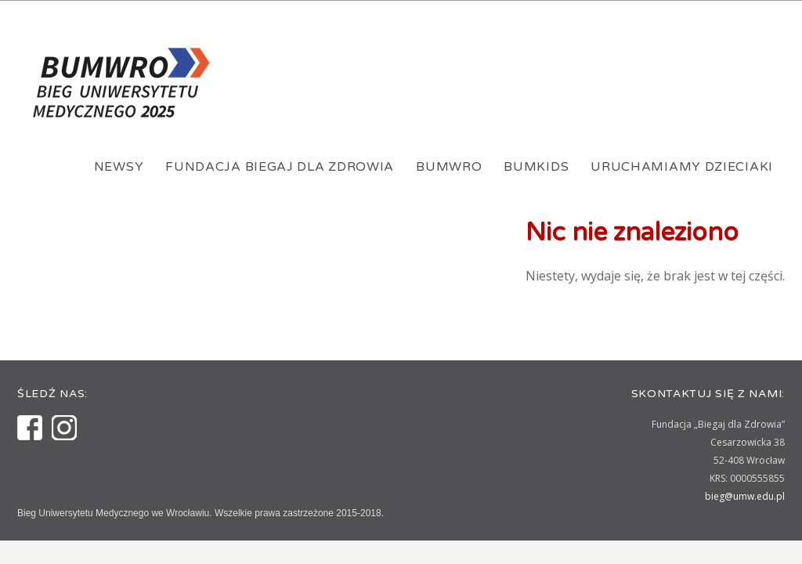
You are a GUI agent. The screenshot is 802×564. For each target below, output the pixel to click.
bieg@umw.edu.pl (745, 496)
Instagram (64, 427)
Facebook (29, 427)
